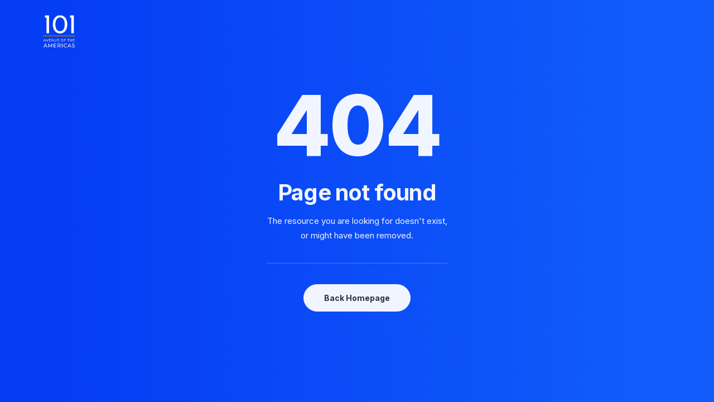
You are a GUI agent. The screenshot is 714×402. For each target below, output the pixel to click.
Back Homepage (357, 298)
